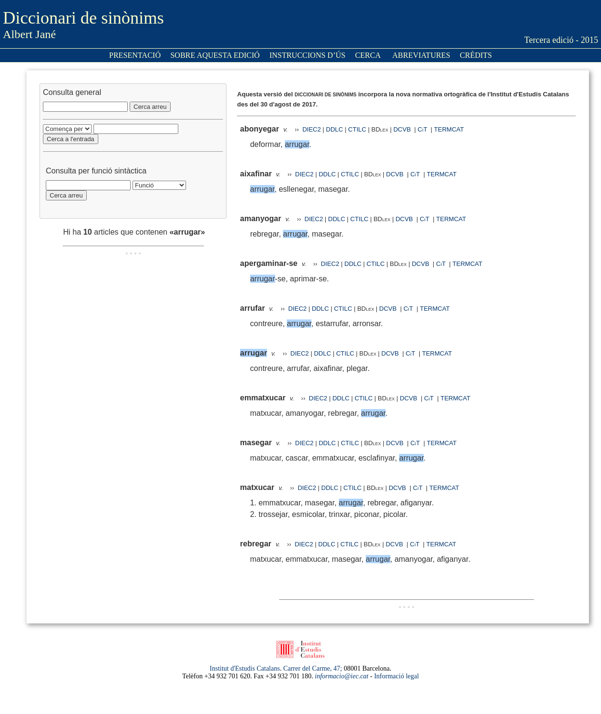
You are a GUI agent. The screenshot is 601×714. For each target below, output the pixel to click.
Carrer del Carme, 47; (312, 668)
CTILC (357, 129)
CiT (422, 129)
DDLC (334, 129)
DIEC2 (311, 129)
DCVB (403, 129)
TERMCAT (449, 129)
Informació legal (396, 676)
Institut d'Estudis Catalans (245, 668)
